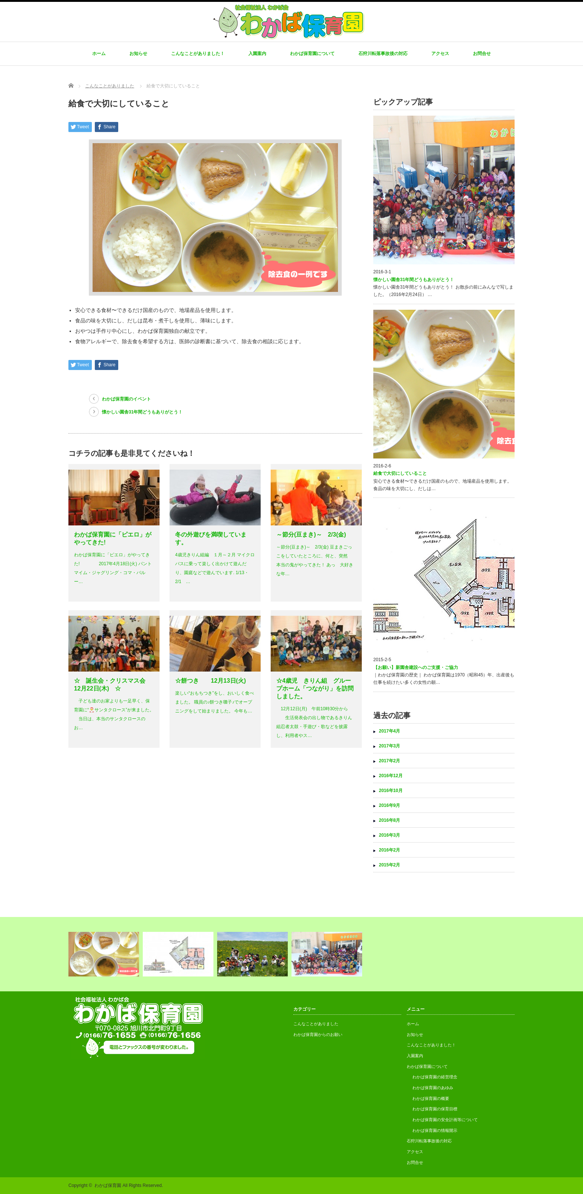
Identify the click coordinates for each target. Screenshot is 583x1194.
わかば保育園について (312, 53)
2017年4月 (389, 731)
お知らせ (138, 53)
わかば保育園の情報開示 (434, 1130)
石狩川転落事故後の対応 (383, 53)
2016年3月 (389, 835)
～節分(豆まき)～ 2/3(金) (311, 534)
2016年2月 (389, 850)
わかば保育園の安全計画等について (445, 1119)
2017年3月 (389, 746)
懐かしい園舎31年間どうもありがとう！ (142, 412)
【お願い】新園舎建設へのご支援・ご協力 (415, 667)
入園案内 (257, 53)
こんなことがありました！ (198, 53)
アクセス (440, 53)
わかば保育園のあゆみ (432, 1087)
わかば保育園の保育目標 (434, 1109)
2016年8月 (389, 820)
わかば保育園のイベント (126, 399)
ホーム (99, 53)
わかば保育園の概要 (430, 1098)
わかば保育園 (107, 1185)
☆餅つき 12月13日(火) (210, 681)
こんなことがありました (315, 1023)
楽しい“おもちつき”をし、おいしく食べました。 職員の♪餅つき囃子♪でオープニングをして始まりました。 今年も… (214, 702)
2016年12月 (391, 775)
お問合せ (482, 53)
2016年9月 (389, 805)
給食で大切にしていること (400, 473)
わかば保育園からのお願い (317, 1034)
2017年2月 (389, 760)
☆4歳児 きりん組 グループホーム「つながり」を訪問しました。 (315, 688)
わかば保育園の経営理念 (434, 1077)
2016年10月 (391, 790)
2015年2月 (389, 865)
